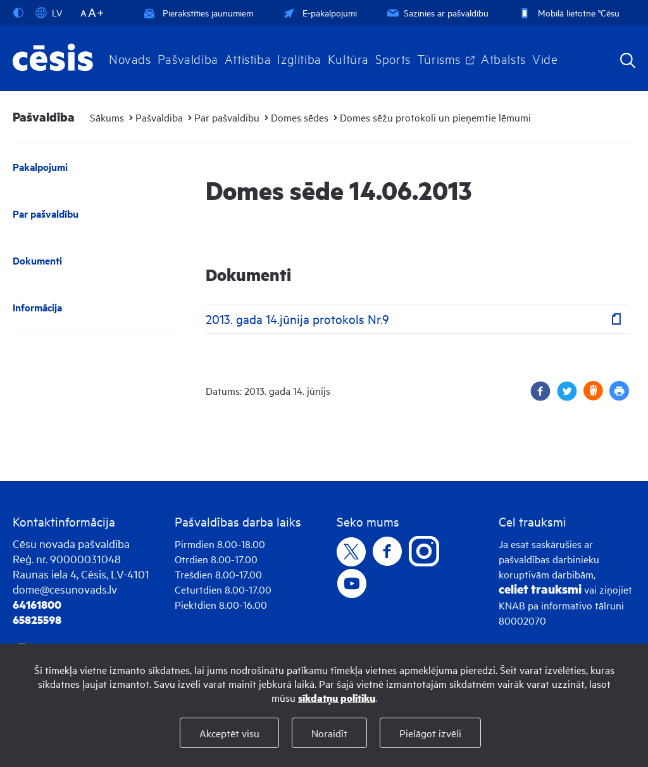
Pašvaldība (188, 58)
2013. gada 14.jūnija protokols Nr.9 (297, 319)
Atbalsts (503, 58)
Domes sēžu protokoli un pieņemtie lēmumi (435, 117)
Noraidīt (329, 733)
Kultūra (348, 58)
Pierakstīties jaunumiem (198, 12)
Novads (130, 58)
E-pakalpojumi (319, 12)
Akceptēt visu (229, 733)
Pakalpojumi (40, 166)
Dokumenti (37, 260)
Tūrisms (439, 58)
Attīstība (248, 58)
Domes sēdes (299, 117)
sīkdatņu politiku (336, 697)
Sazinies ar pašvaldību (437, 12)
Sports (393, 58)
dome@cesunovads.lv (65, 589)
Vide (545, 58)
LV (48, 13)
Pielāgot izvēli (430, 733)
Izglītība (299, 58)
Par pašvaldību (226, 117)
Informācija (37, 307)
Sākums (107, 117)
